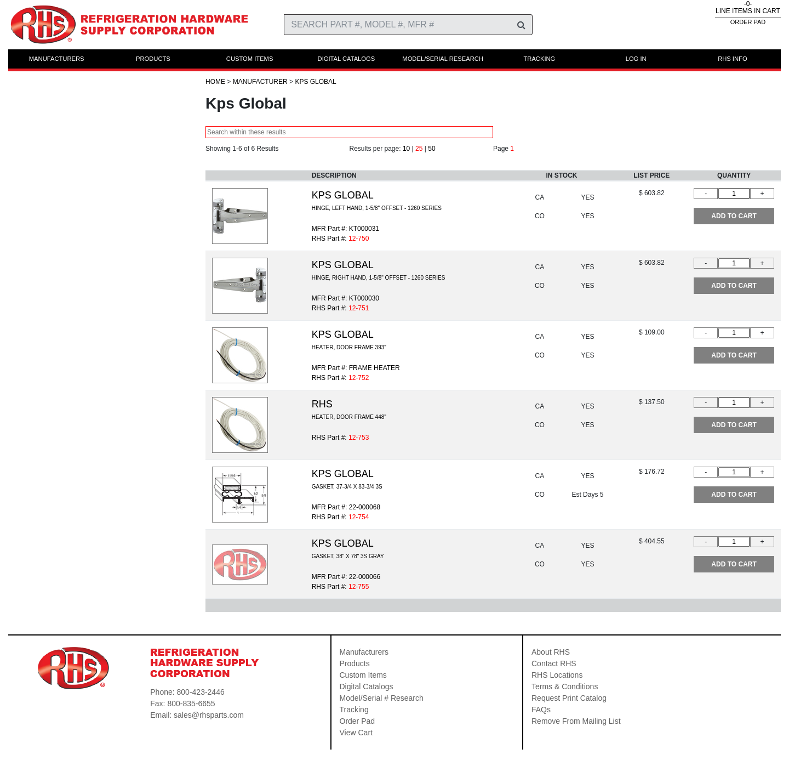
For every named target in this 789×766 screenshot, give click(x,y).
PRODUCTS (153, 58)
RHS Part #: (340, 437)
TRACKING (539, 58)
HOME (215, 82)
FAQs (541, 709)
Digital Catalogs (366, 686)
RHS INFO (732, 58)
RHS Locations (556, 675)
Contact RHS (553, 663)
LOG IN (636, 58)
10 (406, 148)
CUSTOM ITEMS (249, 58)
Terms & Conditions (564, 686)
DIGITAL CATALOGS (346, 58)
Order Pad (357, 721)
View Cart (356, 732)
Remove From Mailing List (576, 721)
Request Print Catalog (569, 698)
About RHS (550, 652)
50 (431, 148)
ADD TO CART (733, 216)
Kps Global (315, 82)
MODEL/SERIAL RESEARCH (442, 58)
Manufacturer (260, 82)
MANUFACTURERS (56, 58)
